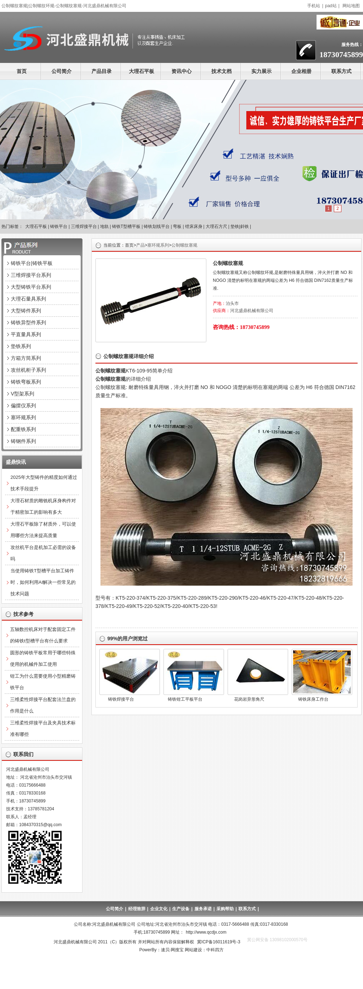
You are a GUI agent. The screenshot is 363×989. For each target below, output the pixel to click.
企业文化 (158, 908)
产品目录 (101, 71)
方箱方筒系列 (26, 358)
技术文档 (221, 71)
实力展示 (261, 71)
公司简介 (61, 71)
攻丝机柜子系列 (28, 370)
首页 (22, 71)
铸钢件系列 (23, 441)
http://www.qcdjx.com (206, 932)
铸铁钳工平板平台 (185, 699)
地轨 (104, 226)
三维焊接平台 (84, 226)
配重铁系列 (23, 429)
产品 (140, 245)
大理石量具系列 (28, 299)
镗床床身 (193, 226)
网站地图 (351, 5)
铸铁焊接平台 (121, 699)
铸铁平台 (58, 226)
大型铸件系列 (26, 310)
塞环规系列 (158, 245)
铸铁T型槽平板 (126, 226)
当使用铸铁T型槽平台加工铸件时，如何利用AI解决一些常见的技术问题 (43, 582)
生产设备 (180, 908)
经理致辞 (136, 908)
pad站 (331, 5)
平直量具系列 (26, 334)
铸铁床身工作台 (313, 699)
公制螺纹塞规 (184, 245)
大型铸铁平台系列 (31, 287)
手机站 (313, 5)
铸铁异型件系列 (28, 322)
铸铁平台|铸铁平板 (32, 263)
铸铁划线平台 (157, 226)
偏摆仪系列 (23, 405)
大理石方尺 (216, 226)
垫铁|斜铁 (239, 226)
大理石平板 (141, 71)
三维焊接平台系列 (31, 275)
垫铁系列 (21, 346)
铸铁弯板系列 (26, 382)
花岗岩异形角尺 (249, 699)
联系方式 (341, 71)
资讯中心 (181, 71)
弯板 (177, 226)
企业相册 (301, 71)
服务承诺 (203, 908)
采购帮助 (225, 908)
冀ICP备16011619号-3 (218, 941)
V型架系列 (22, 394)
